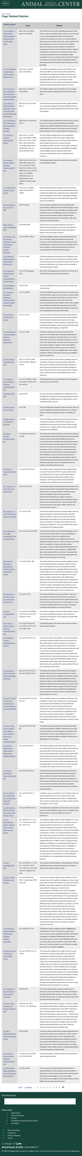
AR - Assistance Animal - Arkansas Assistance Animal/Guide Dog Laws (9, 629)
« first (20, 1087)
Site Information (14, 1130)
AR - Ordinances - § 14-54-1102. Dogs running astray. (9, 489)
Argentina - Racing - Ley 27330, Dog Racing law (9, 421)
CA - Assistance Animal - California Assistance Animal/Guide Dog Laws (9, 165)
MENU (5, 3)
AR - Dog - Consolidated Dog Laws (8, 614)
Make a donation (14, 1135)
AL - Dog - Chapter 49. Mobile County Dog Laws (8, 880)
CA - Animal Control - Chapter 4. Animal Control (9, 190)
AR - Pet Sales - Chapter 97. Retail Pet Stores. (9, 471)
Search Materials (17, 1115)
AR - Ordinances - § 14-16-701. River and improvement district (9, 514)
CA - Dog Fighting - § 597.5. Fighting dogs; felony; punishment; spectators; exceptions (9, 126)
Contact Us (12, 1133)
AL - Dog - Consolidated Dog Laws (8, 865)
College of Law (33, 1151)
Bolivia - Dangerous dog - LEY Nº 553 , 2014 (9, 207)
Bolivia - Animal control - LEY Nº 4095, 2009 (9, 227)
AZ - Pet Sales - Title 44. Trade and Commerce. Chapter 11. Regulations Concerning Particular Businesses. (9, 244)
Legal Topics (16, 1113)
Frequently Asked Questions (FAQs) (24, 1121)
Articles (14, 1118)
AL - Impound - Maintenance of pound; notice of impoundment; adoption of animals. (9, 751)
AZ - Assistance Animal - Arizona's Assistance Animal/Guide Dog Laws (9, 384)
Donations (15, 1123)
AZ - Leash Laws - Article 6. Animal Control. (8, 317)
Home (3, 13)
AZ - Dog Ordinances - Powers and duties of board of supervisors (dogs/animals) (9, 337)
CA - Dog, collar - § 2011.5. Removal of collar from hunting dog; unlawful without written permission (9, 94)
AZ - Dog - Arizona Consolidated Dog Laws (8, 362)
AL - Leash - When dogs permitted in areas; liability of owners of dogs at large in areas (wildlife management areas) (9, 734)
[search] (37, 1101)
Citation (28, 25)
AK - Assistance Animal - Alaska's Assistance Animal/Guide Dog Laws (9, 1059)
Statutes (8, 13)
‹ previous (28, 1087)
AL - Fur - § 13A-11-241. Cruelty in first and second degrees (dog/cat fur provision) (9, 798)
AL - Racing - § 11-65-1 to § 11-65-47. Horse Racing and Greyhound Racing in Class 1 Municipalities (9, 703)
